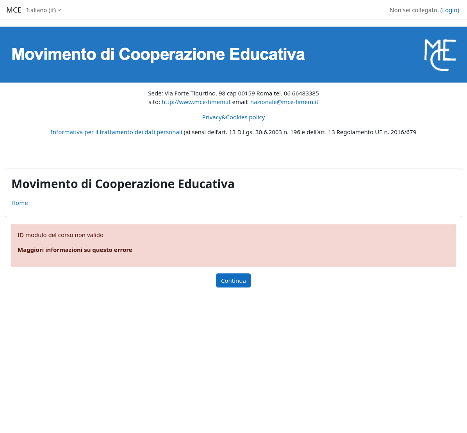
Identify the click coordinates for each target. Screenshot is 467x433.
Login (449, 10)
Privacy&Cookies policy (233, 117)
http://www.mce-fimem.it (196, 102)
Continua (233, 280)
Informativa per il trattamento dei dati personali (116, 132)
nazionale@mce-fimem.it (284, 102)
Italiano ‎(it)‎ (41, 10)
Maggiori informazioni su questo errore (75, 249)
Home (19, 203)
